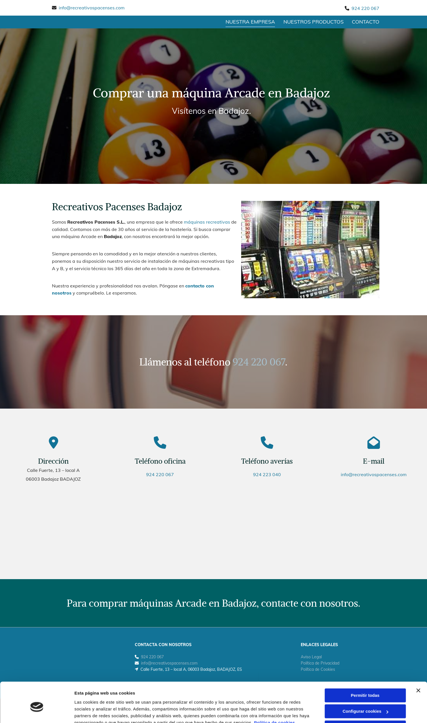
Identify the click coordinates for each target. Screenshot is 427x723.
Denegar (365, 701)
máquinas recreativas (207, 222)
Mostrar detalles (91, 711)
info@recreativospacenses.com (92, 7)
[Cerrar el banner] (418, 664)
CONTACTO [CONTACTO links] (366, 21)
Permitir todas (365, 669)
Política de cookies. (275, 696)
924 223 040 (267, 475)
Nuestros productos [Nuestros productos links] (313, 21)
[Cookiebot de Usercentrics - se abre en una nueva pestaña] (37, 712)
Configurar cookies (365, 684)
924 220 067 (365, 8)
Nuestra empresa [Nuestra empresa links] (250, 21)
